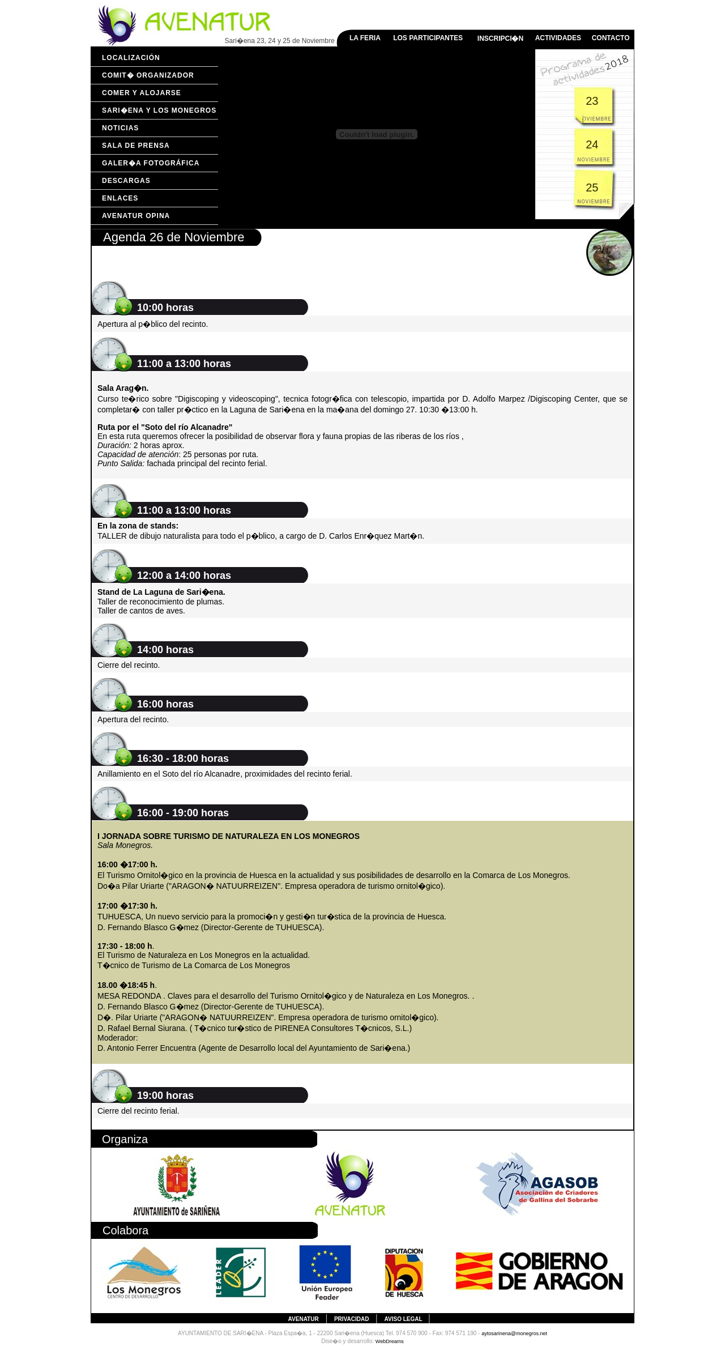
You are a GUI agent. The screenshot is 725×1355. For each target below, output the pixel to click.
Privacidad (351, 1319)
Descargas (126, 181)
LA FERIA (365, 38)
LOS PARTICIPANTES (428, 38)
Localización (131, 58)
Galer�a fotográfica (150, 163)
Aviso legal (404, 1319)
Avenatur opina (136, 216)
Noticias (120, 128)
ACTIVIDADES (558, 38)
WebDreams (390, 1341)
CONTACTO (611, 38)
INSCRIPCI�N (500, 38)
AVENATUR (303, 1319)
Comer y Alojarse (141, 93)
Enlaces (120, 198)
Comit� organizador (148, 75)
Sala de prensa (136, 146)
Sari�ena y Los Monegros (159, 110)
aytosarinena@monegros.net (514, 1333)
